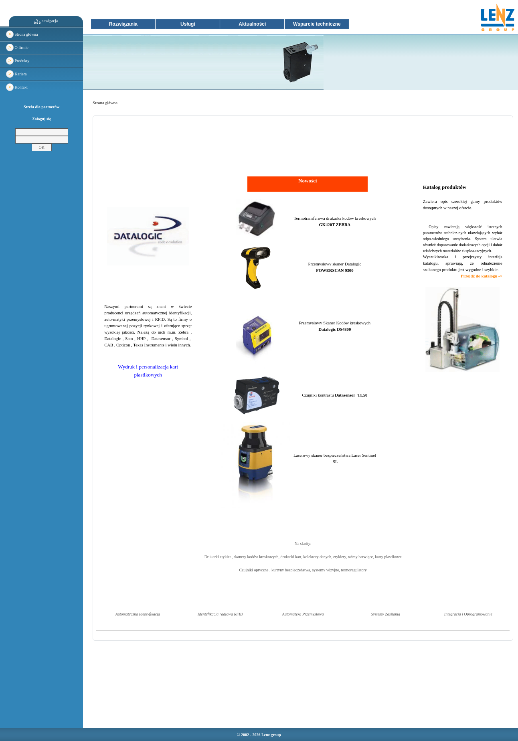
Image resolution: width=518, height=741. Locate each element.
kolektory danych (318, 557)
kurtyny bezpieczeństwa (290, 570)
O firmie (17, 47)
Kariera (16, 74)
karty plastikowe (388, 557)
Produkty (17, 61)
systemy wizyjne (325, 570)
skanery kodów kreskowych (256, 557)
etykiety (339, 557)
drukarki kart (291, 557)
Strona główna (22, 34)
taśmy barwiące (360, 557)
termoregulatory (353, 570)
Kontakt (17, 87)
